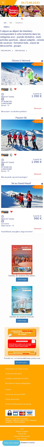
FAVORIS (2, 23)
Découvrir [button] (37, 108)
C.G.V (22, 429)
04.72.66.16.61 (30, 3)
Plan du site (22, 434)
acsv (13, 37)
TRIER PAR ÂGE (20, 51)
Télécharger (22, 279)
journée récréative (25, 37)
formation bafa (21, 42)
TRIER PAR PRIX (6, 51)
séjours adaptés (27, 40)
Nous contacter (22, 439)
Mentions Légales (22, 431)
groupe (17, 45)
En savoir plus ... (22, 362)
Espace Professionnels (22, 436)
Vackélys (31, 442)
